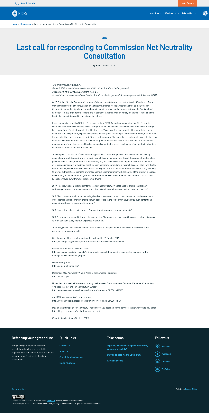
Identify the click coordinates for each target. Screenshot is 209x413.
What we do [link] (170, 13)
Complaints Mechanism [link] (71, 357)
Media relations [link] (67, 363)
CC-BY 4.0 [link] (51, 400)
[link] (205, 13)
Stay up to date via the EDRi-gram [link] (124, 355)
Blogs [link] (104, 38)
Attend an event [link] (115, 360)
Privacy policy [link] (19, 389)
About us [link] (154, 13)
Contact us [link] (65, 345)
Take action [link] (187, 13)
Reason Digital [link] (191, 389)
